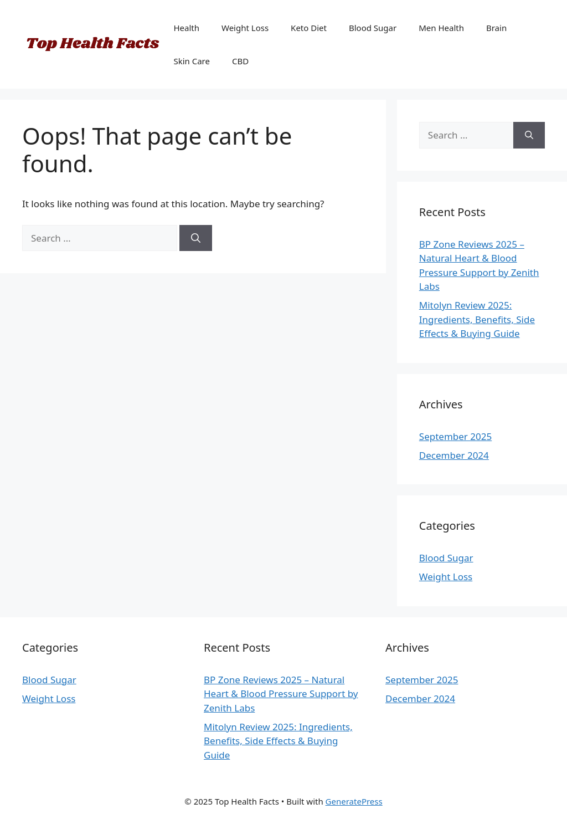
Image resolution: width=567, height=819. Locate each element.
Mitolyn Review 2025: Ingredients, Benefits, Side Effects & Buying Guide (477, 319)
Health (186, 27)
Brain (496, 27)
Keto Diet (309, 27)
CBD (240, 60)
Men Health (441, 27)
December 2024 (454, 455)
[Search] (195, 238)
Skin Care (191, 60)
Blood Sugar (372, 27)
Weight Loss (245, 27)
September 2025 (455, 436)
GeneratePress (354, 801)
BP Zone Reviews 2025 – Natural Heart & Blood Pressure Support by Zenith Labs (281, 693)
